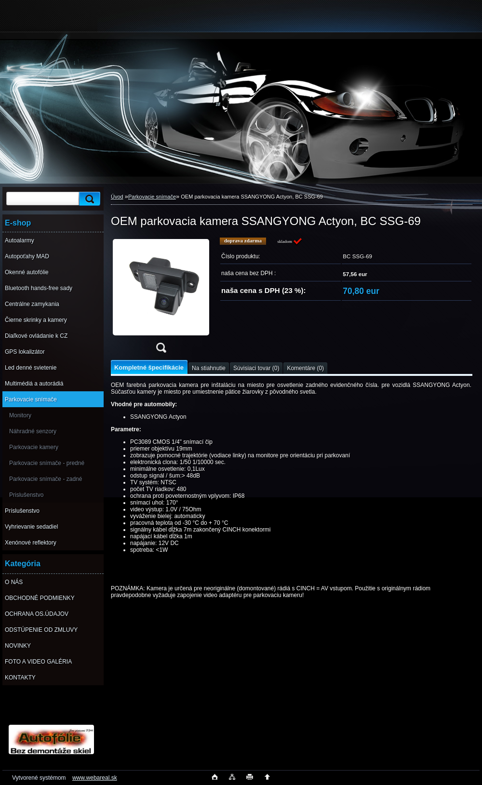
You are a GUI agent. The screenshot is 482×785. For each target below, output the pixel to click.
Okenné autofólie (27, 272)
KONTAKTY (20, 677)
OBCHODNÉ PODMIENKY (40, 598)
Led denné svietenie (30, 367)
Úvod (117, 197)
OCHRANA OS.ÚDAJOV (36, 614)
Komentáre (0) (305, 368)
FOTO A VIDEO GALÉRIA (38, 661)
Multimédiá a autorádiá (34, 383)
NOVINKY (18, 645)
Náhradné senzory (32, 431)
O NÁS (14, 582)
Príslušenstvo (22, 510)
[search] (88, 199)
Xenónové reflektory (30, 542)
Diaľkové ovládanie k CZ (36, 336)
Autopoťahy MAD (27, 256)
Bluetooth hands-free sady (38, 288)
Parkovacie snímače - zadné (45, 479)
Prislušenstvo (26, 495)
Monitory (20, 415)
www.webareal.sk (94, 777)
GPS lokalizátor (25, 351)
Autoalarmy (19, 240)
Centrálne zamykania (32, 304)
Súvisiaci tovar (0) (256, 368)
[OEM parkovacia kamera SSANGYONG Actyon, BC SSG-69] (161, 298)
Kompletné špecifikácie (149, 367)
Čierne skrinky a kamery (36, 320)
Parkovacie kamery (33, 447)
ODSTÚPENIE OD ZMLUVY (41, 629)
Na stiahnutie (209, 368)
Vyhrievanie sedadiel (31, 526)
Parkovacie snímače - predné (46, 463)
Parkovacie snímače (31, 399)
